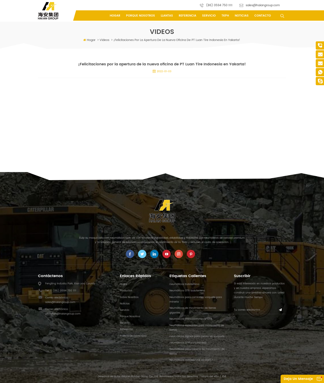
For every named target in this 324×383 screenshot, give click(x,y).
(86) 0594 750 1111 (219, 5)
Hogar (115, 15)
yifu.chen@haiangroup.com (62, 314)
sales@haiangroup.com (263, 5)
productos (126, 291)
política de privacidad (133, 336)
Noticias (242, 15)
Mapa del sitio (210, 376)
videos (104, 40)
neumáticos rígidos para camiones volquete (196, 336)
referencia (187, 15)
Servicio (209, 15)
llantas (167, 15)
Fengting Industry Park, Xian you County (70, 284)
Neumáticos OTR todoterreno (187, 291)
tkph (225, 15)
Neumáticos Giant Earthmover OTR (190, 319)
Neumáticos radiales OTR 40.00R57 (191, 360)
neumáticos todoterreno (184, 284)
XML (224, 376)
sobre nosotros (129, 297)
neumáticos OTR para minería (187, 343)
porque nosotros (140, 15)
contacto (262, 15)
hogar (123, 284)
